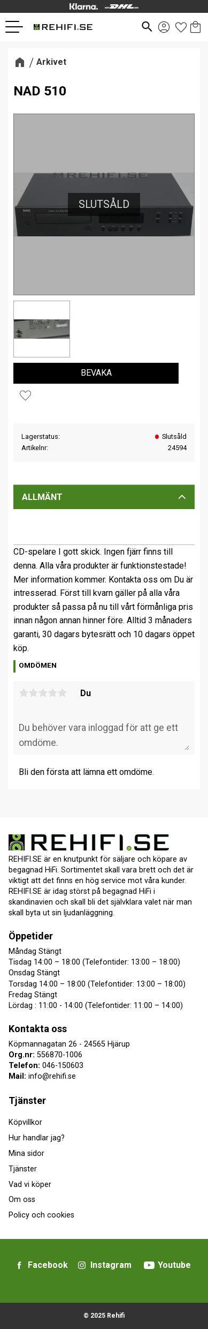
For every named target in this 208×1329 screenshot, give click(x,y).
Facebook (48, 1265)
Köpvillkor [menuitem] (25, 1122)
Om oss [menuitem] (22, 1199)
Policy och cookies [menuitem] (41, 1215)
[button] (18, 27)
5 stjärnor (62, 693)
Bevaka (96, 373)
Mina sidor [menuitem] (26, 1153)
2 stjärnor (33, 693)
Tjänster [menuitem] (27, 1100)
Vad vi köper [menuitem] (30, 1184)
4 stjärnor (52, 693)
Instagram (111, 1265)
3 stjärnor (43, 693)
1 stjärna (23, 693)
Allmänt (42, 497)
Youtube (174, 1265)
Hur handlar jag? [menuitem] (37, 1138)
